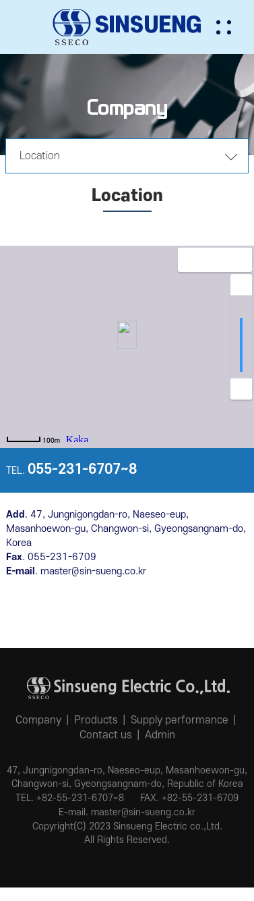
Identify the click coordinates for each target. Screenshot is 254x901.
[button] (234, 27)
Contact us (106, 735)
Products (96, 720)
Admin (160, 735)
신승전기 (127, 27)
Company (38, 720)
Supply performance (179, 720)
